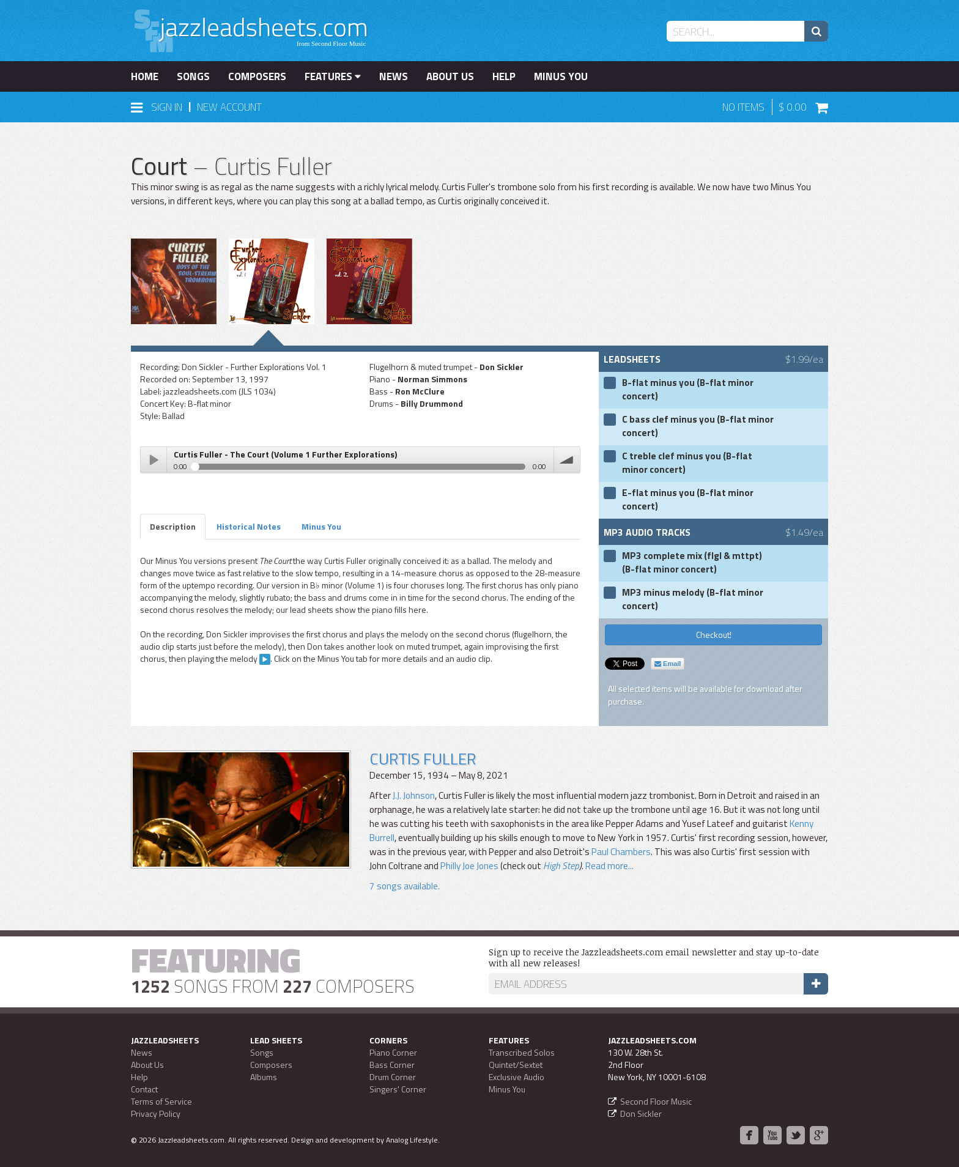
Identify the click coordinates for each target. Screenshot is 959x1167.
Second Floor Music (656, 1101)
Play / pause (153, 460)
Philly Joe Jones (469, 866)
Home (144, 76)
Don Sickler (641, 1113)
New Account (229, 107)
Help (504, 76)
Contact (144, 1089)
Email (667, 663)
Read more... (609, 866)
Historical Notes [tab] (249, 526)
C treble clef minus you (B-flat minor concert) (687, 463)
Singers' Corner (397, 1089)
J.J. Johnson (414, 795)
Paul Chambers (621, 852)
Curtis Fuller (422, 759)
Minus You (561, 76)
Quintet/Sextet (515, 1064)
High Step (561, 866)
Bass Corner (392, 1064)
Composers (257, 76)
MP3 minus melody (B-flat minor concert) (692, 599)
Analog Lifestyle (412, 1140)
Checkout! (713, 634)
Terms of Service (161, 1101)
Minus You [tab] (321, 526)
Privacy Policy (155, 1113)
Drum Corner (392, 1076)
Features (333, 76)
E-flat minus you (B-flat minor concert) (688, 499)
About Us (450, 76)
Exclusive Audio (516, 1076)
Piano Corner (393, 1052)
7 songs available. (404, 886)
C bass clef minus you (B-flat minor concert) (698, 426)
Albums (263, 1076)
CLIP (264, 659)
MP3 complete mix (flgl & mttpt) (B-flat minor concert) (692, 562)
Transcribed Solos (522, 1052)
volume (567, 460)
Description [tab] (173, 526)
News (393, 76)
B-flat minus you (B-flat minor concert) (688, 389)
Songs (193, 76)
